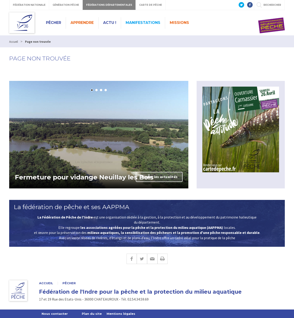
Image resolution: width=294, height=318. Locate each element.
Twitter (142, 259)
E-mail (152, 259)
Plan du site (92, 313)
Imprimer (162, 259)
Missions (179, 22)
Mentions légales (121, 313)
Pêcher (53, 22)
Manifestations (143, 22)
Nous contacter (55, 313)
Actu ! (109, 22)
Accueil (46, 283)
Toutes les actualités (159, 176)
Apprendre (82, 22)
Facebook (132, 259)
